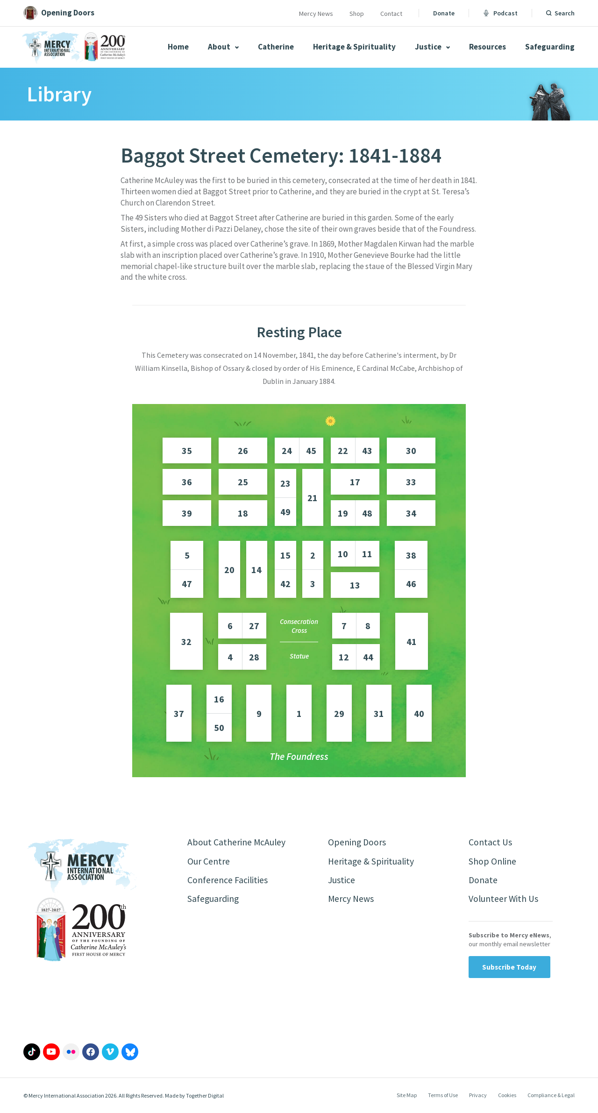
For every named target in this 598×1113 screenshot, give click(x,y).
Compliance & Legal (551, 1095)
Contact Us (490, 842)
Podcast (500, 13)
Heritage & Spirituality (354, 47)
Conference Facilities (227, 880)
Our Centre (208, 861)
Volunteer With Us (504, 900)
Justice (432, 47)
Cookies (507, 1095)
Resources (487, 47)
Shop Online (493, 861)
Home (178, 47)
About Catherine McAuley (236, 842)
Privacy (478, 1095)
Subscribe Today (509, 968)
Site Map (407, 1095)
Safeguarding (550, 47)
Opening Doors (357, 842)
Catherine (276, 47)
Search (565, 13)
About (223, 47)
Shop (356, 13)
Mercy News (316, 13)
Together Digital (205, 1096)
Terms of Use (443, 1095)
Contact (391, 13)
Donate (444, 13)
